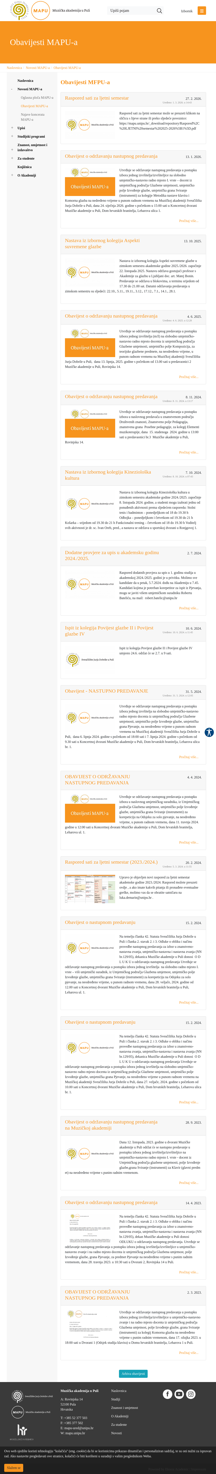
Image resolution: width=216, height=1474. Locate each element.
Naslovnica (14, 68)
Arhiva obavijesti (133, 1373)
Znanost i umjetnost (124, 1408)
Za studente (26, 158)
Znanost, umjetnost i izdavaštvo (32, 147)
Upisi (21, 128)
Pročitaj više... (188, 221)
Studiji (115, 1399)
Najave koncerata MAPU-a (32, 117)
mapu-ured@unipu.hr (78, 1428)
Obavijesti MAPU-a (67, 68)
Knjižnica (25, 167)
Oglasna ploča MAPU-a (37, 97)
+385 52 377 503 (75, 1418)
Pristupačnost (209, 732)
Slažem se (13, 1468)
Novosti (116, 1433)
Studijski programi (31, 136)
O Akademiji (27, 175)
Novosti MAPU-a (38, 68)
